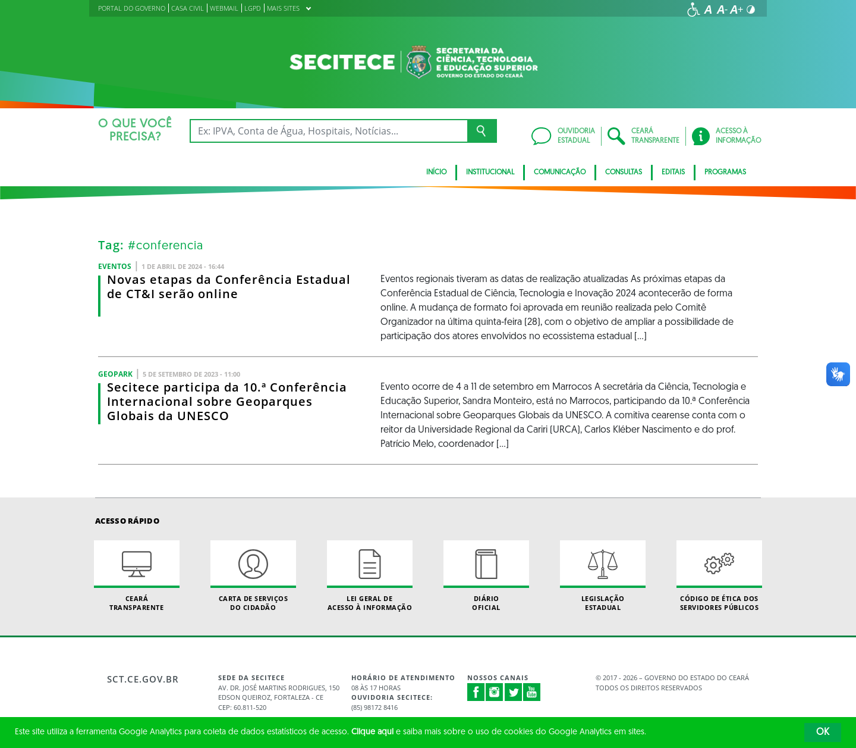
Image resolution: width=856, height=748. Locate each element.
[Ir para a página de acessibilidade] (694, 9)
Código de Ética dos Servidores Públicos (719, 576)
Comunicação (560, 172)
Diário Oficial (486, 576)
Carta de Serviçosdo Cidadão (253, 576)
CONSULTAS (623, 172)
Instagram (494, 692)
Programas (725, 172)
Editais (673, 172)
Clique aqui (372, 732)
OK (822, 732)
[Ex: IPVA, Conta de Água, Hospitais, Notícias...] (328, 131)
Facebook (476, 692)
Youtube (532, 692)
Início (436, 172)
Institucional (490, 172)
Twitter (514, 692)
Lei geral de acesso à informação (370, 576)
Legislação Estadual (603, 576)
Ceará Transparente (137, 576)
